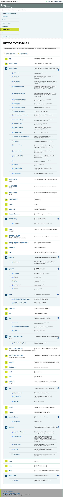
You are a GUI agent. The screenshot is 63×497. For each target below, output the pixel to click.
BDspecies (17, 73)
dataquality (13, 219)
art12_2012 (13, 63)
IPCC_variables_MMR (20, 303)
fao (10, 252)
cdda (10, 204)
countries (17, 81)
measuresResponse (20, 120)
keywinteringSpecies (20, 99)
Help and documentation (9, 13)
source (16, 281)
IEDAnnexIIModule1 (16, 336)
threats (16, 161)
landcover (12, 367)
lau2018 (12, 381)
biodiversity (13, 199)
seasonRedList (18, 156)
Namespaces (6, 36)
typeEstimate (18, 168)
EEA (10, 2)
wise (10, 471)
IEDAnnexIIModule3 (16, 349)
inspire (11, 362)
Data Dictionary (15, 10)
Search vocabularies (10, 53)
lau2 (10, 377)
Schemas (5, 26)
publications (13, 417)
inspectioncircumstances (21, 326)
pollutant (16, 330)
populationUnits (18, 127)
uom (10, 466)
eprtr (10, 229)
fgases (11, 257)
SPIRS (16, 449)
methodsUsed (18, 123)
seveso (11, 427)
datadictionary (14, 214)
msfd (11, 407)
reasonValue (17, 436)
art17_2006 (13, 179)
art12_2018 (13, 68)
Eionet (9, 10)
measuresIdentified (19, 107)
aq (10, 58)
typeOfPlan (17, 173)
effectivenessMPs (19, 86)
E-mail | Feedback (7, 491)
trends (16, 164)
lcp (10, 388)
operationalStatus (19, 432)
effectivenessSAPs (19, 93)
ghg (10, 294)
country (16, 480)
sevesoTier (17, 444)
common (12, 209)
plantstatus (17, 396)
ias (10, 313)
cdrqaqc (16, 76)
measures (17, 103)
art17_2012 (13, 186)
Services (4, 33)
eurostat (12, 247)
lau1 (10, 372)
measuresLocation (19, 111)
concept (16, 273)
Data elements (6, 23)
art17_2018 (13, 193)
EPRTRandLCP (14, 236)
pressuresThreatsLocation (21, 136)
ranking (16, 141)
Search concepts (23, 53)
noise (11, 412)
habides (12, 308)
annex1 (16, 323)
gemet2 (11, 269)
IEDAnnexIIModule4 (16, 355)
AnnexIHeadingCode (20, 343)
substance (17, 454)
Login (49, 1)
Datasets (4, 16)
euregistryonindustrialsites (18, 243)
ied (10, 318)
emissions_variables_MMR (22, 299)
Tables (4, 20)
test (10, 461)
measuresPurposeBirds (21, 115)
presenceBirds (18, 132)
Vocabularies (6, 29)
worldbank (13, 475)
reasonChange (18, 145)
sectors (16, 401)
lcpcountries (17, 393)
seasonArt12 (17, 151)
